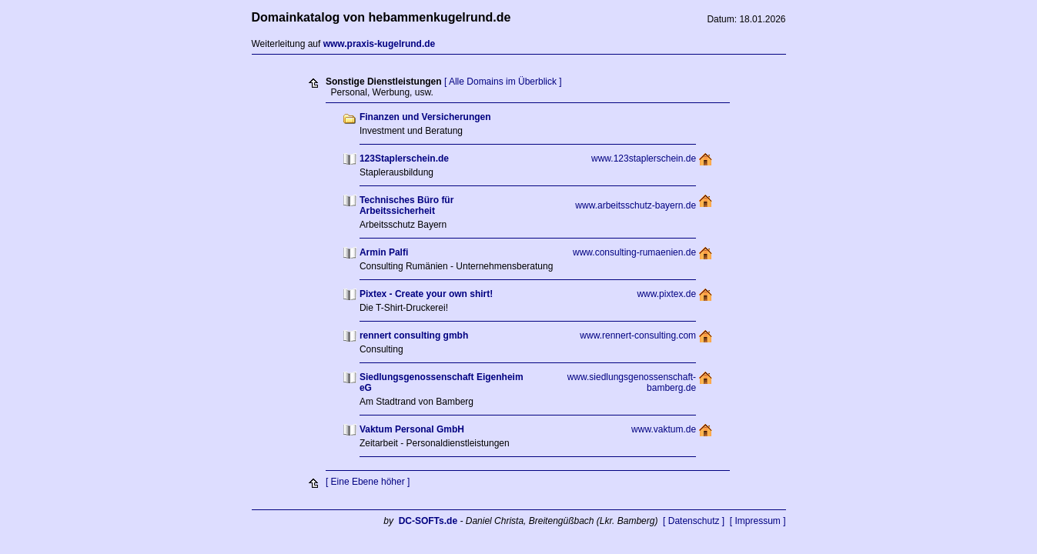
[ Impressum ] (758, 521)
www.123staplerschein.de (643, 158)
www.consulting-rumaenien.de (634, 252)
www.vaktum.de (663, 429)
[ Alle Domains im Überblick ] (503, 81)
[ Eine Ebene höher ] (368, 481)
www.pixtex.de (666, 294)
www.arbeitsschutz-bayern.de (635, 205)
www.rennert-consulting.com (638, 335)
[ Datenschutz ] (693, 521)
